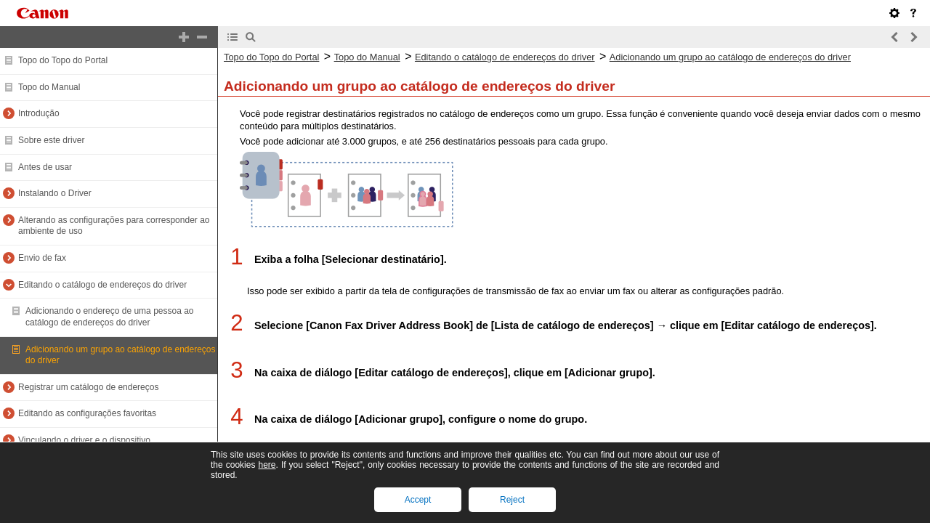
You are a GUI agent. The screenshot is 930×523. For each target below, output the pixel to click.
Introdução (39, 113)
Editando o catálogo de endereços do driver (102, 285)
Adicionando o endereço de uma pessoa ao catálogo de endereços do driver (109, 317)
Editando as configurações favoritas (87, 413)
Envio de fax (42, 258)
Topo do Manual (49, 87)
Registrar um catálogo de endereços (88, 387)
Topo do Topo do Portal (63, 60)
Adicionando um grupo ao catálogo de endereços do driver (730, 57)
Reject (512, 500)
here (266, 465)
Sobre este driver (51, 140)
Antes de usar (45, 167)
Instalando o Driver (55, 193)
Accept (418, 500)
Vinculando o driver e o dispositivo (84, 440)
